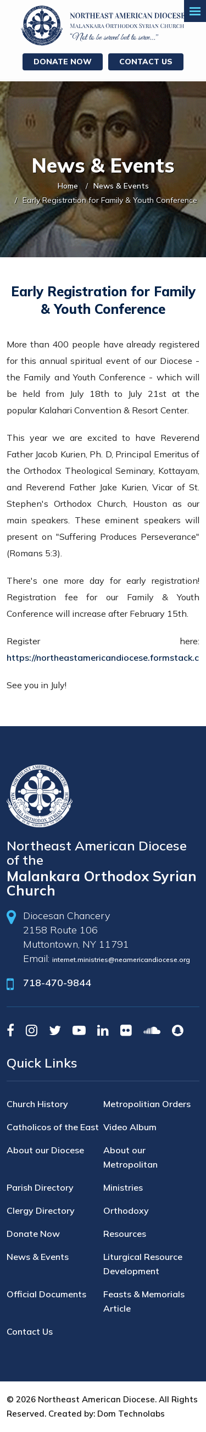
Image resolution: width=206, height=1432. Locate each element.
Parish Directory (40, 1187)
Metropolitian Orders (147, 1103)
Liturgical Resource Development (142, 1263)
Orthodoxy (126, 1210)
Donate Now (63, 62)
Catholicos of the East (53, 1126)
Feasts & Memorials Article (144, 1301)
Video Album (130, 1126)
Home (68, 186)
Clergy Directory (41, 1210)
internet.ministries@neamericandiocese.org (121, 959)
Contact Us (145, 62)
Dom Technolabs (131, 1413)
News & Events (121, 186)
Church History (37, 1103)
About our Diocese (45, 1150)
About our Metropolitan (130, 1157)
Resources (124, 1233)
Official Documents (46, 1294)
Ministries (123, 1187)
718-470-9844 (57, 982)
